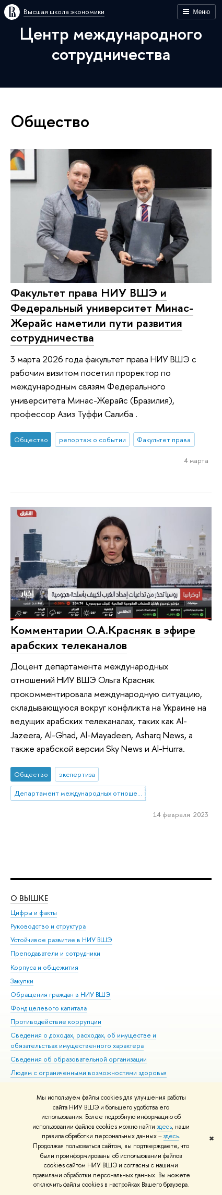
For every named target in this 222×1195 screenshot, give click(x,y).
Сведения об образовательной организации (78, 1059)
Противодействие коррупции (55, 1021)
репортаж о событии (92, 439)
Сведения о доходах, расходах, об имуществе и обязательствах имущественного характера (83, 1040)
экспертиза (77, 774)
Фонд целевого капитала (48, 1008)
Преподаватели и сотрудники (55, 953)
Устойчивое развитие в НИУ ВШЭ (61, 939)
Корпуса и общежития (44, 966)
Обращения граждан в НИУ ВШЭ (60, 994)
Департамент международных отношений (80, 793)
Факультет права (164, 439)
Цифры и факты (33, 912)
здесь (164, 1127)
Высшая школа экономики (64, 11)
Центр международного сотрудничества (111, 43)
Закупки (21, 981)
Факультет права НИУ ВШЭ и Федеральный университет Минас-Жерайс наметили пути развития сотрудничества (101, 315)
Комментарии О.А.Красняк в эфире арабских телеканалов (102, 637)
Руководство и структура (48, 926)
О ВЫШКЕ (29, 898)
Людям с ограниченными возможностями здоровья (88, 1072)
